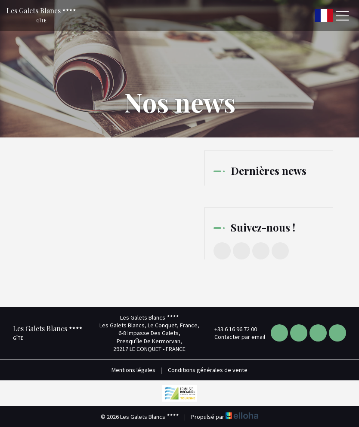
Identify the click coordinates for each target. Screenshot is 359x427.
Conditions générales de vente (208, 370)
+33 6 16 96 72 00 (230, 329)
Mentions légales (133, 370)
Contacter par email (234, 337)
